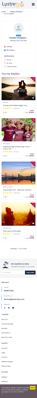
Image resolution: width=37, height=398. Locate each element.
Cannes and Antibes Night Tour (15, 105)
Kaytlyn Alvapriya (16, 12)
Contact (4, 357)
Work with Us (5, 333)
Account (4, 348)
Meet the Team (6, 337)
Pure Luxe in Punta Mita (12, 231)
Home (3, 12)
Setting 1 (4, 377)
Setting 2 (4, 381)
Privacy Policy (6, 366)
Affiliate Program (7, 362)
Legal (3, 353)
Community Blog (7, 324)
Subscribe (30, 273)
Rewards (4, 328)
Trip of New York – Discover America (17, 190)
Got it (33, 388)
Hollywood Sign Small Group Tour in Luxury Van (16, 148)
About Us (4, 319)
